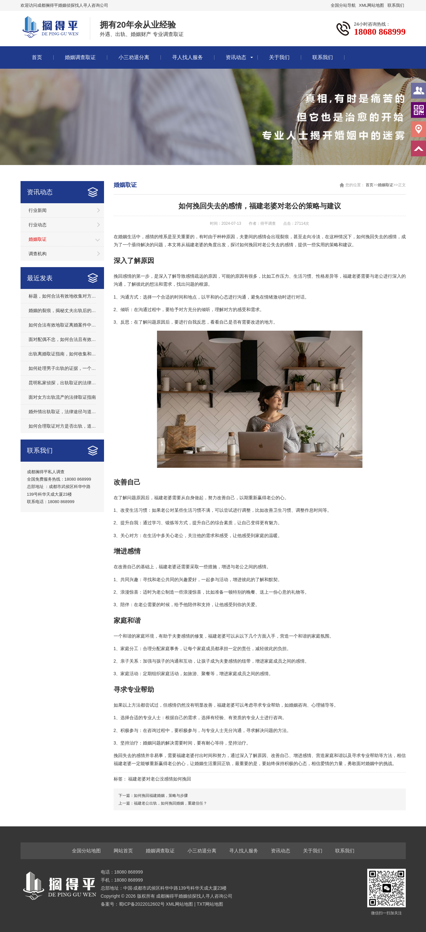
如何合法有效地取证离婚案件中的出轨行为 (62, 324)
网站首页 (123, 850)
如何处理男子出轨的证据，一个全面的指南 (62, 368)
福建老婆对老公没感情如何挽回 (159, 778)
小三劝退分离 (133, 57)
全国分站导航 (343, 5)
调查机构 (38, 253)
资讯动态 (236, 57)
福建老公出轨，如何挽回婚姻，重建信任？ (170, 803)
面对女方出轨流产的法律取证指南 (62, 397)
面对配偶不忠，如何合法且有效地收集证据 (62, 339)
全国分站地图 (86, 850)
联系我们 (395, 5)
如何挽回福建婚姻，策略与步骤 (161, 795)
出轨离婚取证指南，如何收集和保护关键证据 (62, 353)
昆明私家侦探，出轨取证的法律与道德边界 (62, 382)
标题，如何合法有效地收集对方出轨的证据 (62, 296)
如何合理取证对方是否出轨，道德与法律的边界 (62, 426)
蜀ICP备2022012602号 (142, 904)
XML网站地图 (371, 5)
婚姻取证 (38, 239)
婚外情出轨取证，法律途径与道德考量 (62, 411)
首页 (37, 57)
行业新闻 (38, 210)
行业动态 (38, 224)
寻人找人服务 (187, 57)
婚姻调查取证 (80, 57)
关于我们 (279, 57)
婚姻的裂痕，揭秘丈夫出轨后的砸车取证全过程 (62, 310)
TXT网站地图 (210, 904)
